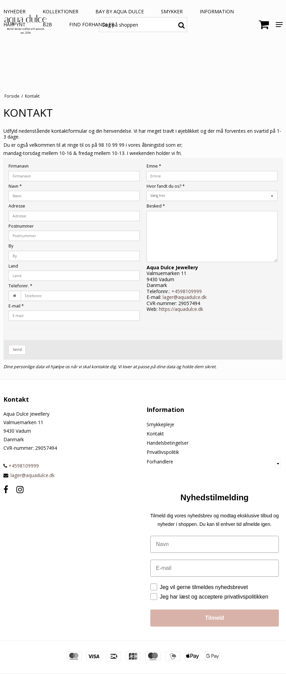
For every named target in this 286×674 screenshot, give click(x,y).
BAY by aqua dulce (119, 11)
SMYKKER (172, 11)
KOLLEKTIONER (60, 11)
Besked (156, 206)
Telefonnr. (20, 285)
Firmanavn (19, 166)
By (11, 245)
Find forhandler (91, 24)
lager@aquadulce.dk (185, 297)
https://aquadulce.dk (181, 309)
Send (17, 349)
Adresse (17, 206)
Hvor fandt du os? (166, 186)
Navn (15, 186)
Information (217, 11)
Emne (154, 166)
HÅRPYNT (14, 24)
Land (13, 266)
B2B (47, 24)
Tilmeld (214, 618)
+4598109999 (186, 291)
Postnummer (21, 226)
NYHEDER (14, 11)
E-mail (16, 306)
